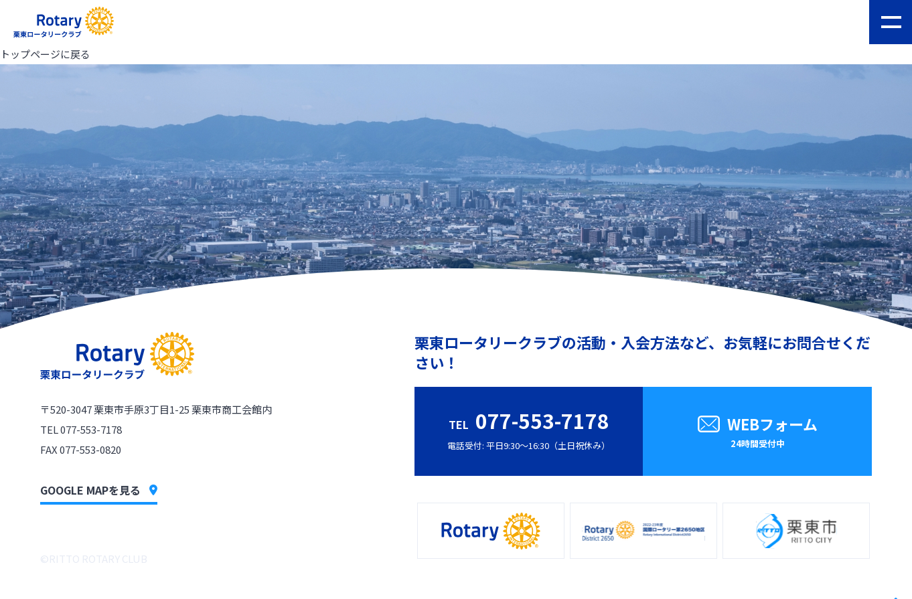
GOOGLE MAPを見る (98, 490)
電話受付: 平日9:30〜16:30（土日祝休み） (528, 429)
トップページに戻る (45, 54)
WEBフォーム (757, 433)
